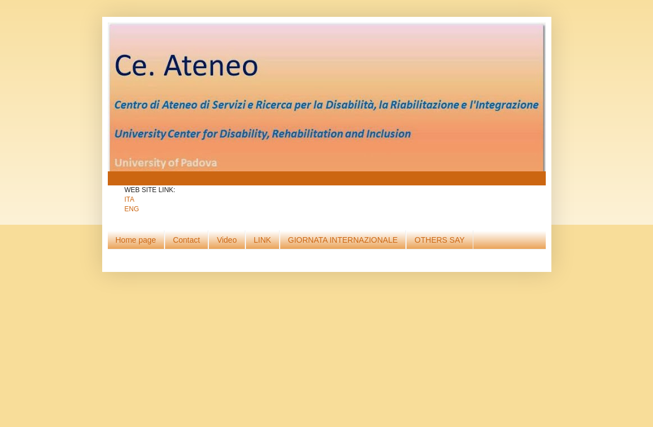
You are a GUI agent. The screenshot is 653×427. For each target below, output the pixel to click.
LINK (262, 239)
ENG (132, 209)
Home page (136, 239)
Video (227, 239)
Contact (186, 239)
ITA (130, 199)
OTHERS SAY (439, 239)
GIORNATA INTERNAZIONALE (343, 239)
